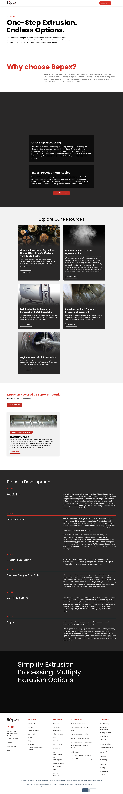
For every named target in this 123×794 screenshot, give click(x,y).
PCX (54, 737)
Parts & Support (33, 731)
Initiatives (31, 744)
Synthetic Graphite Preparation (81, 742)
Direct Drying (104, 724)
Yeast (72, 731)
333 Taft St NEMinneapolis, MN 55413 (12, 733)
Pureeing (103, 756)
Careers (9, 743)
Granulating (104, 771)
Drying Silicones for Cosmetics (80, 755)
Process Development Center (35, 749)
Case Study (32, 734)
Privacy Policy (11, 746)
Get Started (105, 3)
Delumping (103, 760)
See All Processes (61, 193)
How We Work (32, 737)
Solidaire (56, 724)
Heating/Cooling (105, 733)
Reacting (103, 739)
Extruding (103, 774)
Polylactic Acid (75, 752)
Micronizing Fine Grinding (105, 752)
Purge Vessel (57, 744)
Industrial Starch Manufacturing (81, 759)
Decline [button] (92, 790)
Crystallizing (104, 736)
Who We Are (32, 724)
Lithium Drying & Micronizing (79, 739)
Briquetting (103, 764)
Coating (102, 768)
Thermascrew (58, 734)
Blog (29, 741)
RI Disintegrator (58, 763)
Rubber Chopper (56, 774)
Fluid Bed (56, 741)
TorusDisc (56, 727)
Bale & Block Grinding (107, 747)
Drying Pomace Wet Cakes (79, 734)
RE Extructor (57, 770)
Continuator (57, 731)
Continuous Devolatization (104, 728)
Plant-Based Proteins (77, 724)
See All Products (14, 405)
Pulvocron (56, 749)
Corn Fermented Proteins (79, 727)
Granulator (57, 766)
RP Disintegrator (57, 753)
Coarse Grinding (105, 744)
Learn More (15, 452)
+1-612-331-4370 (12, 739)
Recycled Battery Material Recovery (79, 746)
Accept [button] (85, 790)
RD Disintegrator (57, 759)
